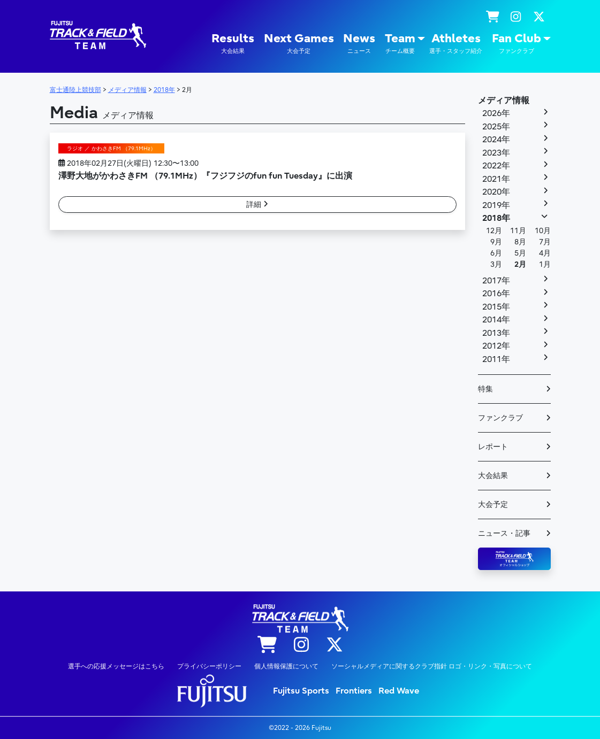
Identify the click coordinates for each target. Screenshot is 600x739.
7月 (545, 242)
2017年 (496, 281)
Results (232, 44)
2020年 (496, 192)
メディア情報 (503, 100)
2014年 (496, 320)
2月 (520, 264)
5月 (520, 253)
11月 (518, 230)
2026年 (496, 113)
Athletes (455, 44)
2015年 (496, 307)
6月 (496, 253)
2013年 (496, 333)
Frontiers (354, 691)
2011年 (496, 359)
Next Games (299, 44)
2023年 (496, 153)
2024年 (496, 139)
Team (400, 44)
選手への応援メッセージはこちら (116, 666)
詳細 (257, 204)
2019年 (496, 205)
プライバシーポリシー (209, 666)
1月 (545, 264)
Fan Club (516, 44)
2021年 (496, 179)
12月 (494, 230)
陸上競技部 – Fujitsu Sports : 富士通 (98, 35)
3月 (496, 264)
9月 (496, 242)
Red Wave (398, 691)
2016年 (496, 293)
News (359, 44)
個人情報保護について (286, 666)
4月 (545, 253)
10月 (543, 230)
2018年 (496, 218)
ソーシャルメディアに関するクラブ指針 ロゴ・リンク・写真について (431, 666)
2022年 (496, 166)
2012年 (496, 346)
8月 (520, 242)
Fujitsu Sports (301, 691)
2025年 (496, 127)
